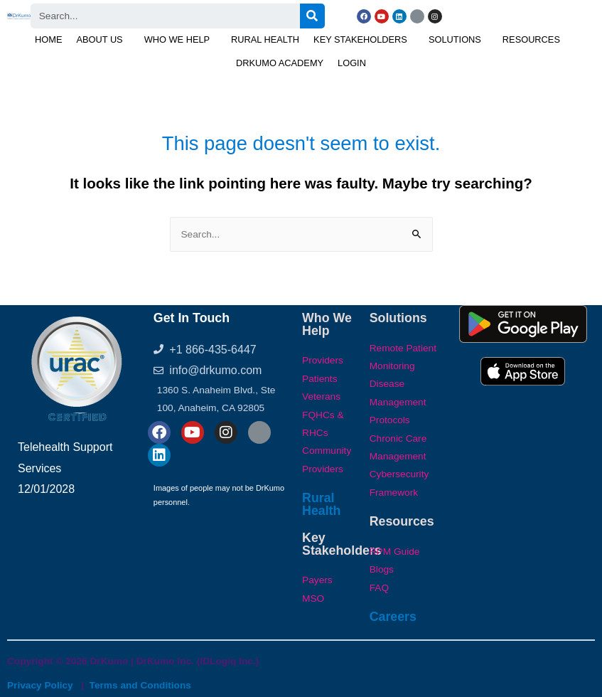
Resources (531, 39)
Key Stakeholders (360, 39)
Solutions (455, 39)
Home (48, 39)
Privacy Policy (40, 685)
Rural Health (265, 39)
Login (352, 63)
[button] (102, 40)
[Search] (312, 16)
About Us (99, 39)
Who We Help (177, 39)
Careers (393, 617)
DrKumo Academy (279, 63)
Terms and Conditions (140, 685)
